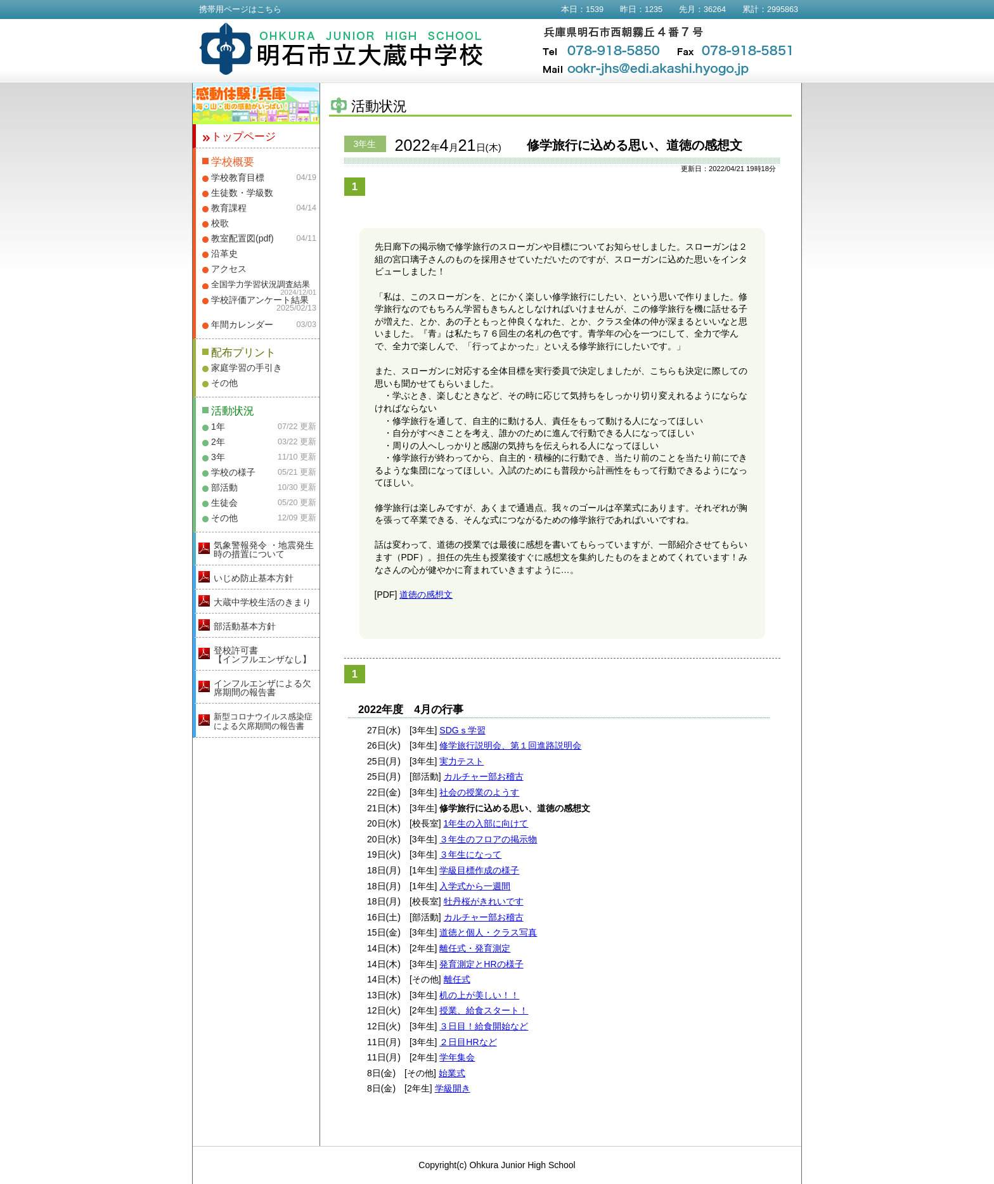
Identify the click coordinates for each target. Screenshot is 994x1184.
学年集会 (457, 1057)
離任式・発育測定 (474, 948)
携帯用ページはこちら (240, 9)
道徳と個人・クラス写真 (488, 932)
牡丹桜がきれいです (484, 901)
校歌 (220, 223)
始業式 (452, 1073)
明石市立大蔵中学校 (341, 48)
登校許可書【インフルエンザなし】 (262, 654)
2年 (218, 442)
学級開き (452, 1088)
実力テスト (461, 761)
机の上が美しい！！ (479, 995)
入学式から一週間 (474, 886)
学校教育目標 (237, 177)
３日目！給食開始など (483, 1026)
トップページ (243, 137)
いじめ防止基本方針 (254, 578)
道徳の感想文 (426, 594)
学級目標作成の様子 (479, 870)
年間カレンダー (242, 324)
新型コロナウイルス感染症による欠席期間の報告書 (263, 721)
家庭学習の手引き (246, 368)
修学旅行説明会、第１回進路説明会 (510, 745)
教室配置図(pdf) (242, 238)
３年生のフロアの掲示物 (488, 839)
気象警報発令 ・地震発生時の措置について (264, 549)
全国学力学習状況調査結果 (260, 284)
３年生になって (470, 854)
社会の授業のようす (479, 792)
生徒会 (224, 503)
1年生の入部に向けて (486, 823)
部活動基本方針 (245, 626)
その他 (224, 383)
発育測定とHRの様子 (481, 964)
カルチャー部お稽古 (484, 776)
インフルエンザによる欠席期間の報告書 (262, 687)
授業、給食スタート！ (483, 1010)
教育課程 (229, 208)
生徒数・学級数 (242, 193)
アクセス (229, 269)
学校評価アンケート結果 (260, 300)
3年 (218, 457)
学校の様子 (233, 472)
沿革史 (224, 253)
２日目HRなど (467, 1042)
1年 (218, 426)
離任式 (457, 979)
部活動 (224, 487)
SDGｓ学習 (462, 730)
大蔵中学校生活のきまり (262, 602)
